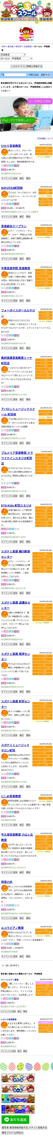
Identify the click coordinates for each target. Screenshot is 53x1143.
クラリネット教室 (43, 378)
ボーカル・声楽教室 (44, 994)
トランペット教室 (43, 375)
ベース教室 (45, 193)
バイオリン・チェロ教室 (44, 154)
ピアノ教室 (43, 151)
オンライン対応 (45, 411)
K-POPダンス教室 (45, 205)
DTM (45, 420)
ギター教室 (45, 190)
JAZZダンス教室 (45, 202)
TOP (3, 46)
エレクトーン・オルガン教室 (42, 559)
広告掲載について (45, 138)
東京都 (11, 46)
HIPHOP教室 (45, 199)
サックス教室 (44, 282)
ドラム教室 (43, 285)
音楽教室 (28, 46)
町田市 (19, 46)
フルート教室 (44, 279)
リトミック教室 (44, 148)
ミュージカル (45, 423)
